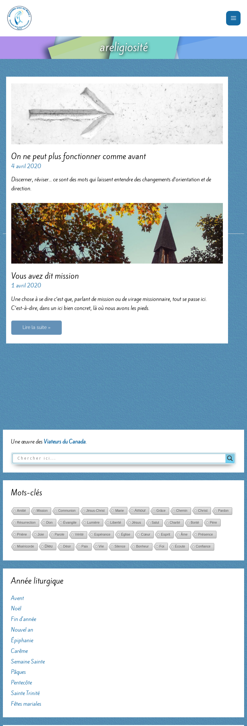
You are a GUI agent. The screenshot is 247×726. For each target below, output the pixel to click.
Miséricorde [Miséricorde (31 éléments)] (25, 444)
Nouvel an (22, 527)
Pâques (18, 569)
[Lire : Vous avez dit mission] (117, 229)
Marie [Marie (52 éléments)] (119, 408)
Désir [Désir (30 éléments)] (67, 444)
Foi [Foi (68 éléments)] (162, 444)
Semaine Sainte (28, 559)
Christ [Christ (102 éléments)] (203, 408)
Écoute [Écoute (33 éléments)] (180, 444)
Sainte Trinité (25, 591)
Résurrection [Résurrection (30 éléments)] (26, 420)
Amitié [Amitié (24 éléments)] (21, 408)
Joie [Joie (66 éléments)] (41, 432)
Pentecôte (21, 580)
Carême (19, 548)
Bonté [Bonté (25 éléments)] (195, 420)
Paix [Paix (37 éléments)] (84, 444)
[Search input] (120, 355)
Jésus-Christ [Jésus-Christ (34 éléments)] (95, 408)
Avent (17, 495)
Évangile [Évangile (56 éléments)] (70, 420)
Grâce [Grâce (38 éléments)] (160, 408)
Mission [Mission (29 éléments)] (42, 408)
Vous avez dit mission (45, 272)
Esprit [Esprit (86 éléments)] (165, 432)
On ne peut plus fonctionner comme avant (78, 156)
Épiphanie (22, 538)
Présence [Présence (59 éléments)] (205, 432)
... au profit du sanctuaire (37, 652)
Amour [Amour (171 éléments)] (140, 408)
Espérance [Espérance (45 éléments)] (102, 432)
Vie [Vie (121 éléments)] (101, 444)
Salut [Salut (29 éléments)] (155, 420)
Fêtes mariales (26, 601)
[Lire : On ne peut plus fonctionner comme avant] (117, 113)
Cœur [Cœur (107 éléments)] (145, 432)
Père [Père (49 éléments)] (213, 420)
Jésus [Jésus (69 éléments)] (136, 420)
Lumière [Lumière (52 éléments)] (93, 420)
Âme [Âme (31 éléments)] (184, 432)
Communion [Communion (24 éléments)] (67, 408)
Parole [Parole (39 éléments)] (59, 432)
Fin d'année (23, 517)
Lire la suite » (36, 326)
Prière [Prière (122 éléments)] (22, 432)
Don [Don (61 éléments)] (49, 420)
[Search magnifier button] (229, 355)
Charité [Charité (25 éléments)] (175, 420)
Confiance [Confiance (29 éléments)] (203, 444)
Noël (16, 506)
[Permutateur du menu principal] (233, 18)
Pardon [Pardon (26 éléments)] (223, 408)
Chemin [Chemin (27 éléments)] (182, 408)
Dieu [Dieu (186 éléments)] (49, 444)
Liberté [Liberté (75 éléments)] (115, 420)
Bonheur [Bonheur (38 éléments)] (142, 444)
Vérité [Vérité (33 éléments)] (79, 432)
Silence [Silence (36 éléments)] (119, 444)
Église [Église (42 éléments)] (125, 432)
